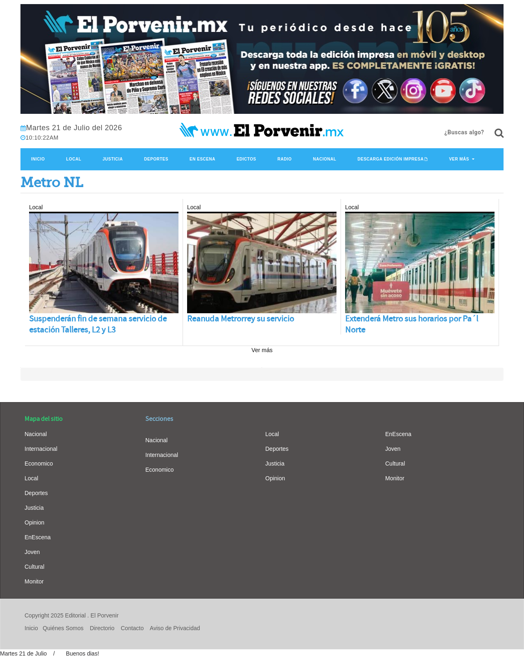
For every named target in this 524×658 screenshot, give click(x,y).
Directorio (102, 628)
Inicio (38, 159)
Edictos (246, 159)
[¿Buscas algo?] (499, 133)
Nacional (324, 159)
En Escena (202, 159)
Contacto (132, 628)
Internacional (41, 448)
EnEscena (38, 537)
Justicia (113, 159)
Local (73, 159)
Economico (39, 463)
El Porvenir (104, 615)
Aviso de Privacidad (175, 628)
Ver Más (459, 159)
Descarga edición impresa (390, 159)
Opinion (34, 522)
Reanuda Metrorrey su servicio (240, 318)
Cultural (34, 566)
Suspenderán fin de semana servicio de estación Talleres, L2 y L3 (98, 324)
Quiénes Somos (63, 628)
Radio (285, 159)
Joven (32, 552)
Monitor (34, 581)
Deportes (156, 159)
